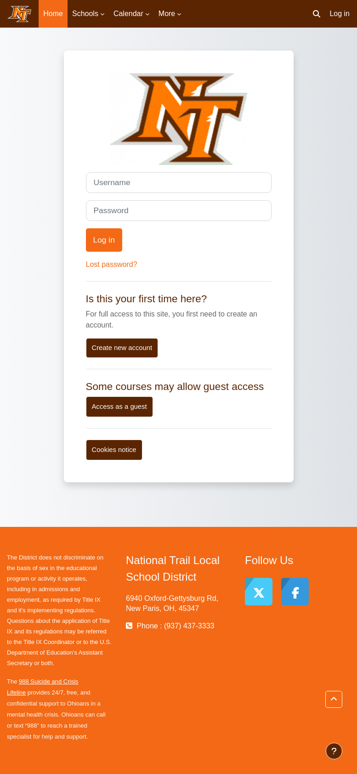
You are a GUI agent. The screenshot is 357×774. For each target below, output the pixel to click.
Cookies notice (114, 449)
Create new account (122, 347)
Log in (339, 13)
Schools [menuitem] (85, 13)
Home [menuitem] (53, 13)
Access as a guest (119, 406)
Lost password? (111, 264)
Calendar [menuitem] (128, 13)
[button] (316, 14)
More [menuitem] (167, 13)
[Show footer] (334, 751)
